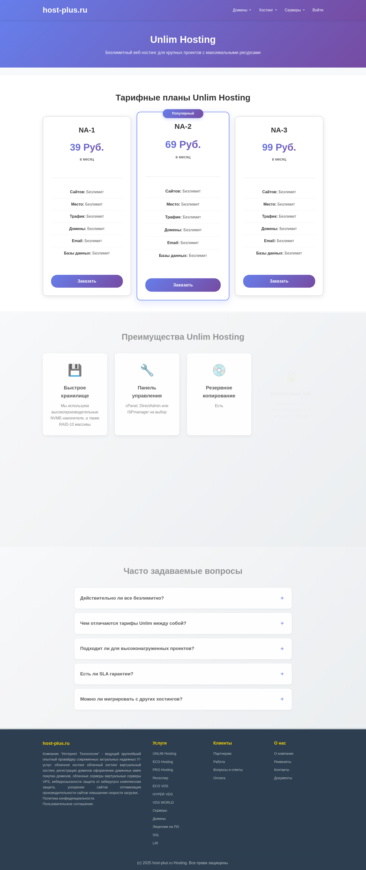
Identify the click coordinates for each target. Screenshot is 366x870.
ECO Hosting (163, 762)
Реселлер (160, 778)
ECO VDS (160, 786)
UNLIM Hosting (164, 753)
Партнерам (222, 753)
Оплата (219, 778)
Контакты (281, 770)
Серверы (293, 10)
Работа (219, 762)
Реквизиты (282, 762)
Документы (283, 778)
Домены (240, 10)
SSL (156, 835)
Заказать (86, 281)
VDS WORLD (163, 802)
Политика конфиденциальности (68, 798)
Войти (318, 10)
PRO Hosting (163, 770)
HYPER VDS (163, 794)
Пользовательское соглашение (68, 804)
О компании (283, 753)
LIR (155, 843)
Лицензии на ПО (166, 827)
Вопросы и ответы (228, 770)
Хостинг (266, 10)
